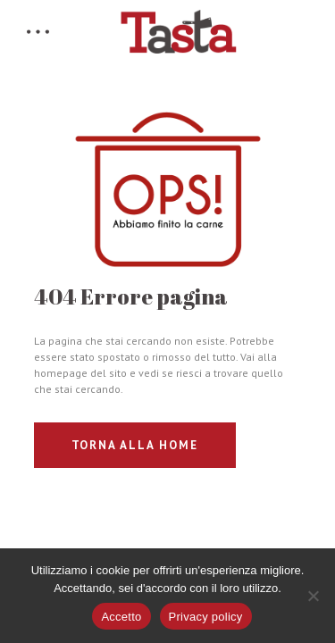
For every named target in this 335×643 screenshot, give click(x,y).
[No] (313, 596)
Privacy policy (206, 616)
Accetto (121, 616)
